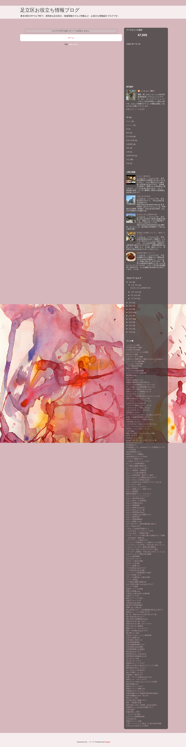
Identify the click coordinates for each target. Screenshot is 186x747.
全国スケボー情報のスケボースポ (138, 389)
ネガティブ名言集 (133, 563)
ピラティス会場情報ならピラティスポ (140, 385)
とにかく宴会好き (143, 176)
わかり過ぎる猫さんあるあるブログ (139, 584)
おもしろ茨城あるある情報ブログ (138, 515)
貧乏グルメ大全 (132, 698)
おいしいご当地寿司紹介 (135, 463)
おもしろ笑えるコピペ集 (135, 510)
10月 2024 (135, 292)
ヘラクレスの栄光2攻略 (135, 371)
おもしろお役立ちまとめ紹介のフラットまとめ (143, 482)
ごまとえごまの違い (133, 714)
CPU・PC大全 (131, 436)
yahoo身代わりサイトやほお (137, 457)
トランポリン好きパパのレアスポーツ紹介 (142, 549)
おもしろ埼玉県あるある (135, 498)
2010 (131, 332)
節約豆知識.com (132, 684)
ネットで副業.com (133, 566)
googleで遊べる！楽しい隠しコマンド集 (141, 440)
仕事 (128, 152)
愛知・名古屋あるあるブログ (137, 631)
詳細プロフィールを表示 (135, 109)
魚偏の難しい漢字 (133, 712)
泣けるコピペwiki (132, 658)
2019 (131, 312)
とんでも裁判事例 (133, 556)
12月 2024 (135, 285)
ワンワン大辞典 (132, 586)
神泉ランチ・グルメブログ (136, 679)
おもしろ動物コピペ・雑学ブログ (138, 489)
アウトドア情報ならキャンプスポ (138, 405)
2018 (131, 316)
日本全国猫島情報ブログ (135, 645)
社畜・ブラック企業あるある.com (139, 677)
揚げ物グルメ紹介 (133, 633)
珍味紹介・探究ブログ (134, 675)
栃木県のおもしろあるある (136, 654)
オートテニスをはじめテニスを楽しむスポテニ (143, 415)
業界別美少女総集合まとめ (136, 656)
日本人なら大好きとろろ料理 (137, 726)
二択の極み (130, 431)
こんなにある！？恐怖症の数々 (138, 533)
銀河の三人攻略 (132, 354)
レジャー (129, 125)
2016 (131, 322)
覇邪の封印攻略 (132, 368)
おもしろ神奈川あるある (135, 508)
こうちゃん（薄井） (148, 91)
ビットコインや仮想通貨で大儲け (138, 573)
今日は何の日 (131, 719)
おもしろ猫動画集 (133, 505)
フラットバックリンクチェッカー (138, 426)
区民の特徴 (130, 140)
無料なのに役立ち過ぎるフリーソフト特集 (142, 665)
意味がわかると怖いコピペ (136, 621)
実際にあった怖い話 (133, 607)
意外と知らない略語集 (134, 626)
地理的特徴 (130, 156)
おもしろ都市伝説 (133, 517)
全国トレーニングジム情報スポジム (139, 419)
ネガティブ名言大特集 (134, 561)
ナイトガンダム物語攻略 (135, 361)
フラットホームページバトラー (138, 496)
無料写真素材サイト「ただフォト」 (139, 494)
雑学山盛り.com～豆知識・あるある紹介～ (142, 705)
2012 (131, 329)
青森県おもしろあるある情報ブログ (139, 707)
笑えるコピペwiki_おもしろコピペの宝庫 (141, 682)
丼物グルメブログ (133, 596)
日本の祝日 (130, 710)
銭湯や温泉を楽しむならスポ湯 (138, 398)
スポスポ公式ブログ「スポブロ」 (138, 410)
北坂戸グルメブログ (133, 600)
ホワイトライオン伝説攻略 (136, 373)
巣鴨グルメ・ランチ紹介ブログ (138, 612)
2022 (131, 303)
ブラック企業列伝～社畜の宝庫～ (138, 577)
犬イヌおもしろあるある (135, 670)
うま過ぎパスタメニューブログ (138, 461)
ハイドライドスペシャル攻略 (137, 352)
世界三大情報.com (133, 591)
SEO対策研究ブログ (133, 452)
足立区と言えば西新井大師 (147, 214)
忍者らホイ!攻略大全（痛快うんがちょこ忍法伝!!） (145, 359)
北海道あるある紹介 (133, 603)
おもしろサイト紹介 (133, 484)
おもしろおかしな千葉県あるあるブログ (141, 477)
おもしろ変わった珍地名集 (136, 501)
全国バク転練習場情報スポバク (138, 417)
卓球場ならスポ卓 (133, 412)
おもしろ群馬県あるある (135, 512)
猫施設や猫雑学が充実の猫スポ (138, 382)
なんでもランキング (133, 559)
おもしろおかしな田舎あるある (138, 480)
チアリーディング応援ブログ (137, 540)
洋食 (128, 163)
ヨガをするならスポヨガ (135, 394)
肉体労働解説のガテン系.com (137, 696)
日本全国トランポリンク (135, 422)
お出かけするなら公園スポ (136, 403)
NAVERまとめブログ (134, 443)
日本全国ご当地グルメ (134, 640)
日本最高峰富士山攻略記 (135, 649)
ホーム (71, 38)
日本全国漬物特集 (133, 642)
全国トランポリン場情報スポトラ (138, 392)
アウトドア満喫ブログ (134, 459)
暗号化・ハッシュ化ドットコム (138, 429)
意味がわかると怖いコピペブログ (138, 624)
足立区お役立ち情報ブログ (50, 10)
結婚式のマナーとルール (135, 691)
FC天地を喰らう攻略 (134, 347)
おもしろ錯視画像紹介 (134, 519)
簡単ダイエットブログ (134, 686)
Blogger (107, 742)
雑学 (128, 148)
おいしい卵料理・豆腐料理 (136, 470)
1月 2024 (134, 298)
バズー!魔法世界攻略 (134, 366)
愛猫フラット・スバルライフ (137, 628)
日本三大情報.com (133, 638)
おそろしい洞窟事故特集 (135, 716)
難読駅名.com (131, 375)
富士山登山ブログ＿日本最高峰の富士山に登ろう (144, 610)
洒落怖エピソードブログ (135, 663)
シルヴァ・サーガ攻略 (134, 357)
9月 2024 (134, 295)
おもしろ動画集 (132, 491)
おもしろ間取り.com (134, 522)
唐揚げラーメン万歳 (133, 721)
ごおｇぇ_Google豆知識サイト (137, 528)
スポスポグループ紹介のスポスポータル (141, 424)
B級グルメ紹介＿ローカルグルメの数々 (141, 433)
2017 (131, 319)
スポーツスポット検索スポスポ (138, 408)
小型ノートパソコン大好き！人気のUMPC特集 (143, 723)
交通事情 (129, 144)
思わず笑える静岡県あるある (137, 619)
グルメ (128, 121)
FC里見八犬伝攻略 (133, 350)
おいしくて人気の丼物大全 (136, 473)
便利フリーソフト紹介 (134, 598)
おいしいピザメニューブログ (137, 468)
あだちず (129, 378)
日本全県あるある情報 (134, 647)
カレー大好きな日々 (133, 526)
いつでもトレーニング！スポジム (138, 401)
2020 (131, 309)
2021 (131, 306)
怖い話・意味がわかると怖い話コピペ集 (141, 614)
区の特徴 (129, 136)
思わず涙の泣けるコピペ (135, 617)
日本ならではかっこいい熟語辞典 (138, 635)
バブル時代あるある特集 (135, 570)
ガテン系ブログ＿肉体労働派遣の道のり (141, 524)
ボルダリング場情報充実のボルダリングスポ (143, 396)
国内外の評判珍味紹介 (134, 605)
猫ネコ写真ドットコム (134, 672)
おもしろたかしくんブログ (136, 487)
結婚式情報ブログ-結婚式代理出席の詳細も (142, 693)
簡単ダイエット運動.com (135, 689)
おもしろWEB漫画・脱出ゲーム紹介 (140, 475)
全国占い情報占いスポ (134, 380)
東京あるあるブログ (133, 651)
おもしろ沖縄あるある (134, 503)
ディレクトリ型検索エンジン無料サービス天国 (143, 542)
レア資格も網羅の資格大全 (136, 466)
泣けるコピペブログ (133, 661)
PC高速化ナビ (131, 445)
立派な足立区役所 (143, 196)
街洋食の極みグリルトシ (146, 253)
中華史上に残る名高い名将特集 (138, 593)
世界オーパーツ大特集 (134, 589)
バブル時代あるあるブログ (136, 568)
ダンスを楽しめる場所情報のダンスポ (140, 387)
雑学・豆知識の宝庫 (133, 703)
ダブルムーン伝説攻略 (134, 364)
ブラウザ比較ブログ (133, 575)
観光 (128, 133)
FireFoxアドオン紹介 (134, 438)
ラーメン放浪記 (132, 580)
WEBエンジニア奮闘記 (135, 454)
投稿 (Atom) (73, 44)
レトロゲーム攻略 (133, 345)
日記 (128, 159)
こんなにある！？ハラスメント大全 (139, 531)
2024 (131, 282)
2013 (131, 325)
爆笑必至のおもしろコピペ (136, 668)
